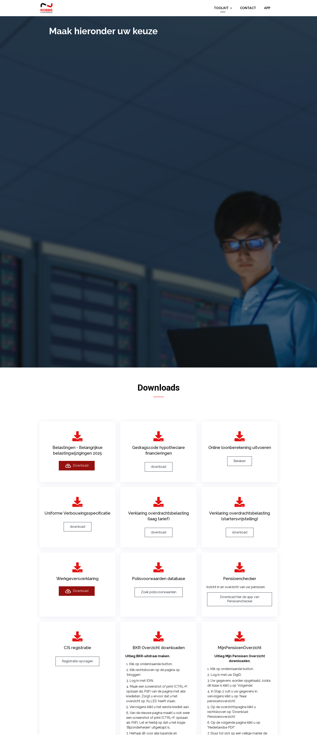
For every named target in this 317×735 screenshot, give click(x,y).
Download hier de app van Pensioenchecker (239, 618)
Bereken (239, 480)
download (158, 486)
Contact (248, 8)
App (267, 8)
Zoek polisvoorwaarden (158, 611)
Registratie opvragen (77, 681)
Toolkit (223, 8)
